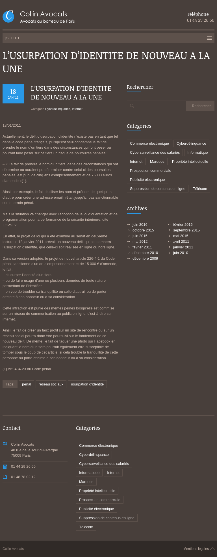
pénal (26, 384)
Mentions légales (196, 549)
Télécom (200, 189)
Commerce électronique (149, 143)
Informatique (197, 152)
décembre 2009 (145, 258)
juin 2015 (140, 236)
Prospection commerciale (150, 170)
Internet (77, 108)
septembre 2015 (186, 230)
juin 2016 (140, 224)
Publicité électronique (147, 179)
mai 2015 (180, 236)
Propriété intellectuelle (190, 161)
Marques (157, 161)
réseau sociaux (51, 384)
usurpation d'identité (87, 384)
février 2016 (183, 224)
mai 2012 (140, 241)
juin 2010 (180, 253)
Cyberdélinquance (57, 108)
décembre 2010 (145, 253)
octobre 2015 (143, 230)
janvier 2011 (183, 247)
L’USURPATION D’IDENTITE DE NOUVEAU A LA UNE (71, 92)
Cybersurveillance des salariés (155, 152)
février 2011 (142, 247)
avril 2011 (181, 241)
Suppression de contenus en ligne (157, 189)
